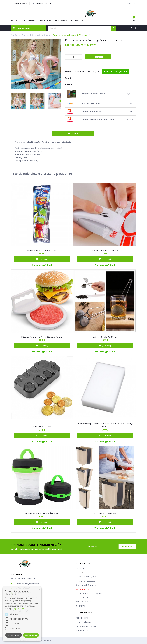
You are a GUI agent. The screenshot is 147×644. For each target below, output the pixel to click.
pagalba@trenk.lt (43, 3)
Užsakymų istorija (83, 622)
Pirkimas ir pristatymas (85, 576)
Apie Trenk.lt (45, 20)
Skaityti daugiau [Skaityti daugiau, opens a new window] (18, 608)
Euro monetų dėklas (42, 426)
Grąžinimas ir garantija (86, 585)
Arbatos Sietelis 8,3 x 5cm (105, 337)
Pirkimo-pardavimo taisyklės (88, 593)
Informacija (77, 20)
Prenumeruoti (128, 547)
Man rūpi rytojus (83, 601)
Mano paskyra (82, 618)
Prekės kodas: (72, 71)
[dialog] (22, 613)
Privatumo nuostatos (85, 581)
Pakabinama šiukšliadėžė (105, 513)
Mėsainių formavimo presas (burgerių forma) (42, 337)
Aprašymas (73, 133)
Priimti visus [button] (31, 635)
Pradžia (14, 35)
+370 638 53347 (20, 3)
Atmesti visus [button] (14, 635)
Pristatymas (61, 20)
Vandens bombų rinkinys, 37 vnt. (42, 250)
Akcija (14, 20)
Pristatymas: (94, 71)
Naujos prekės (28, 20)
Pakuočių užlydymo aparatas (105, 250)
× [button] (39, 589)
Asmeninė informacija (85, 626)
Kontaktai (79, 568)
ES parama (80, 606)
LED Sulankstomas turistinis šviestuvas (42, 513)
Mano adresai (81, 630)
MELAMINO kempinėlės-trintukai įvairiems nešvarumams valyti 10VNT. (105, 425)
